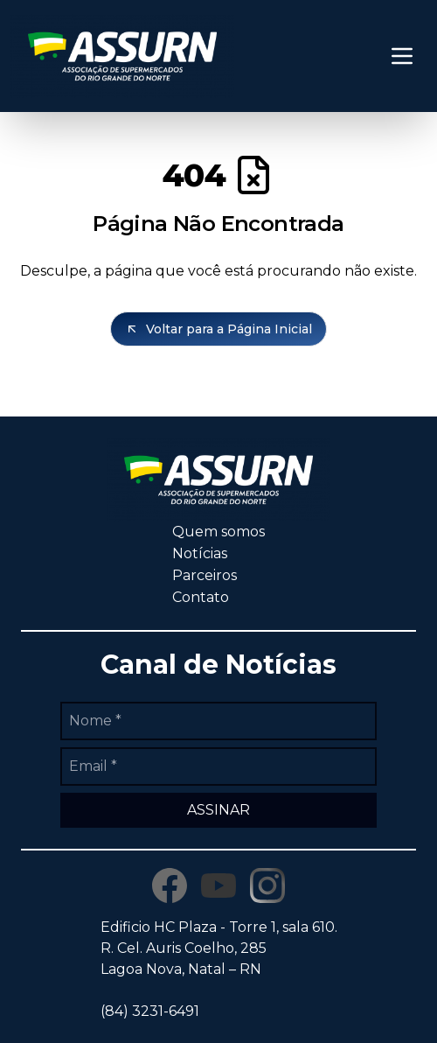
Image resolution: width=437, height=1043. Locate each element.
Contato (200, 597)
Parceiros (204, 575)
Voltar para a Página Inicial (218, 329)
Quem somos (218, 531)
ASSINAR (218, 810)
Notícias (199, 553)
